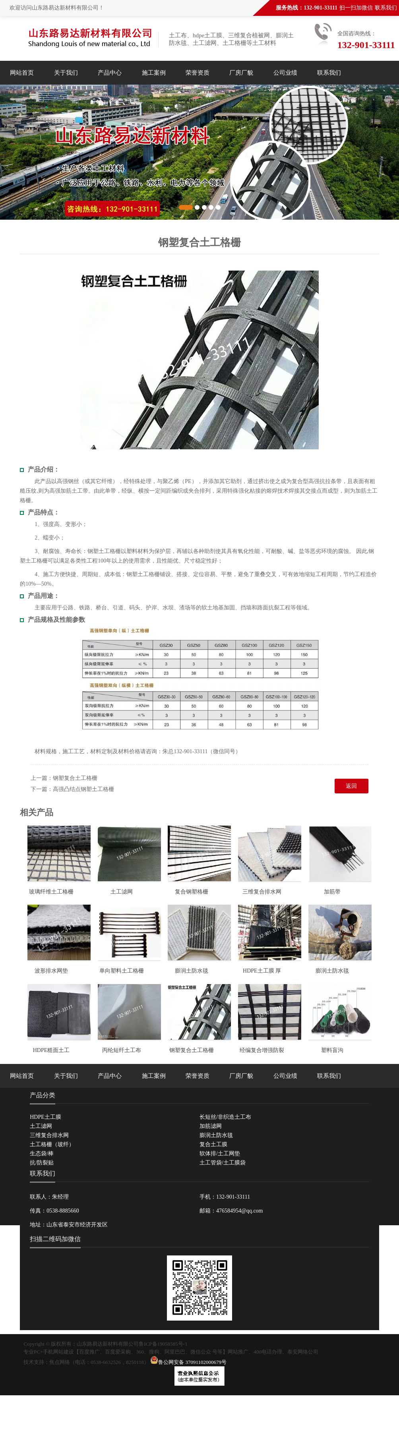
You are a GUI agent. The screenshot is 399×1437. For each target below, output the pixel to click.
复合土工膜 (213, 1144)
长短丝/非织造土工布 (225, 1117)
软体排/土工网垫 (220, 1154)
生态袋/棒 (42, 1154)
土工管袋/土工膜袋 (223, 1163)
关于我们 (66, 73)
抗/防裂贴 (42, 1163)
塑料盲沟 (332, 1050)
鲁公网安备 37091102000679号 (188, 1362)
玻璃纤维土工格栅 (51, 892)
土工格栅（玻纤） (52, 1144)
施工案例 (154, 73)
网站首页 (22, 73)
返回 (351, 786)
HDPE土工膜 (45, 1117)
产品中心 (110, 73)
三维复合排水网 (261, 892)
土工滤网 (121, 892)
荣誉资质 (197, 73)
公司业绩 (285, 73)
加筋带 (332, 892)
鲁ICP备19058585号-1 (163, 1344)
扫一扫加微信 (356, 8)
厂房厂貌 (241, 73)
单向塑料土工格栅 (121, 971)
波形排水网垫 (51, 971)
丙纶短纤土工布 (121, 1050)
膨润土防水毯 (191, 971)
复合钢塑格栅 (191, 892)
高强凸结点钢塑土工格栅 (83, 789)
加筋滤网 (211, 1126)
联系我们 (386, 8)
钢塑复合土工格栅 (75, 778)
